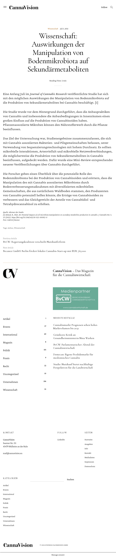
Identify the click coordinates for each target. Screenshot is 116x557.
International (10, 334)
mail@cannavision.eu (12, 453)
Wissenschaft (53, 28)
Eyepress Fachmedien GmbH (56, 545)
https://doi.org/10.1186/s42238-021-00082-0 (29, 217)
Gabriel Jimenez (13, 220)
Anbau (10, 228)
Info (86, 448)
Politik (6, 350)
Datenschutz (90, 466)
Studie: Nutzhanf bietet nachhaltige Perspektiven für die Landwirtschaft (73, 366)
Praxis (6, 358)
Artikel (6, 318)
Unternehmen (10, 381)
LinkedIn (61, 439)
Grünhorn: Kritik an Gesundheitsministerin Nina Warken (73, 336)
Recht (6, 366)
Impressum (89, 462)
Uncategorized (11, 373)
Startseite (88, 439)
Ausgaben (89, 444)
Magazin (7, 342)
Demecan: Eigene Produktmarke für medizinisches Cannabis (73, 356)
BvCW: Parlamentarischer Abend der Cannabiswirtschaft (74, 346)
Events (6, 326)
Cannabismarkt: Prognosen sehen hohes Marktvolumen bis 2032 (75, 326)
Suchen (70, 479)
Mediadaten (90, 457)
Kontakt (88, 453)
